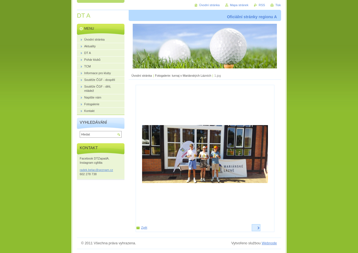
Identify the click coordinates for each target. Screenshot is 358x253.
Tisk (278, 5)
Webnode (269, 243)
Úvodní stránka (141, 75)
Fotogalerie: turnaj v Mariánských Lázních (183, 75)
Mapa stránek (239, 5)
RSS (262, 5)
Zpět (144, 227)
